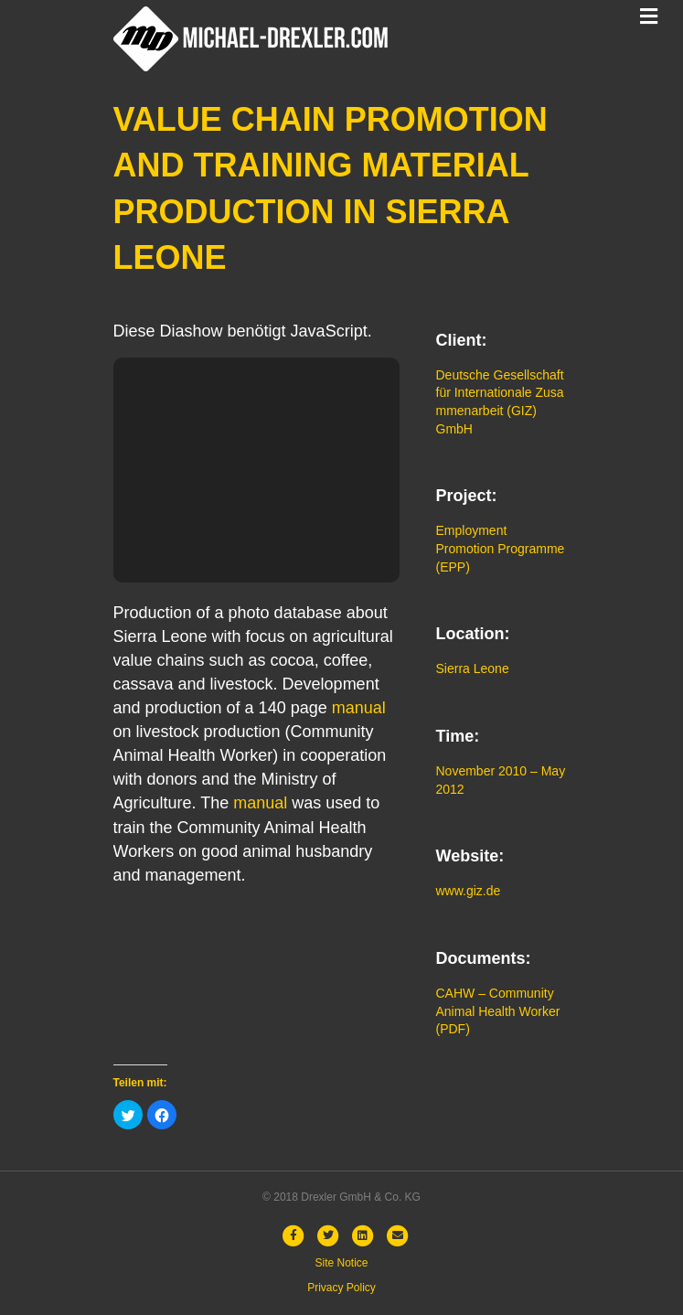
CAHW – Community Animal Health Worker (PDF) (498, 1011)
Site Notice (341, 1262)
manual (359, 708)
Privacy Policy (341, 1287)
